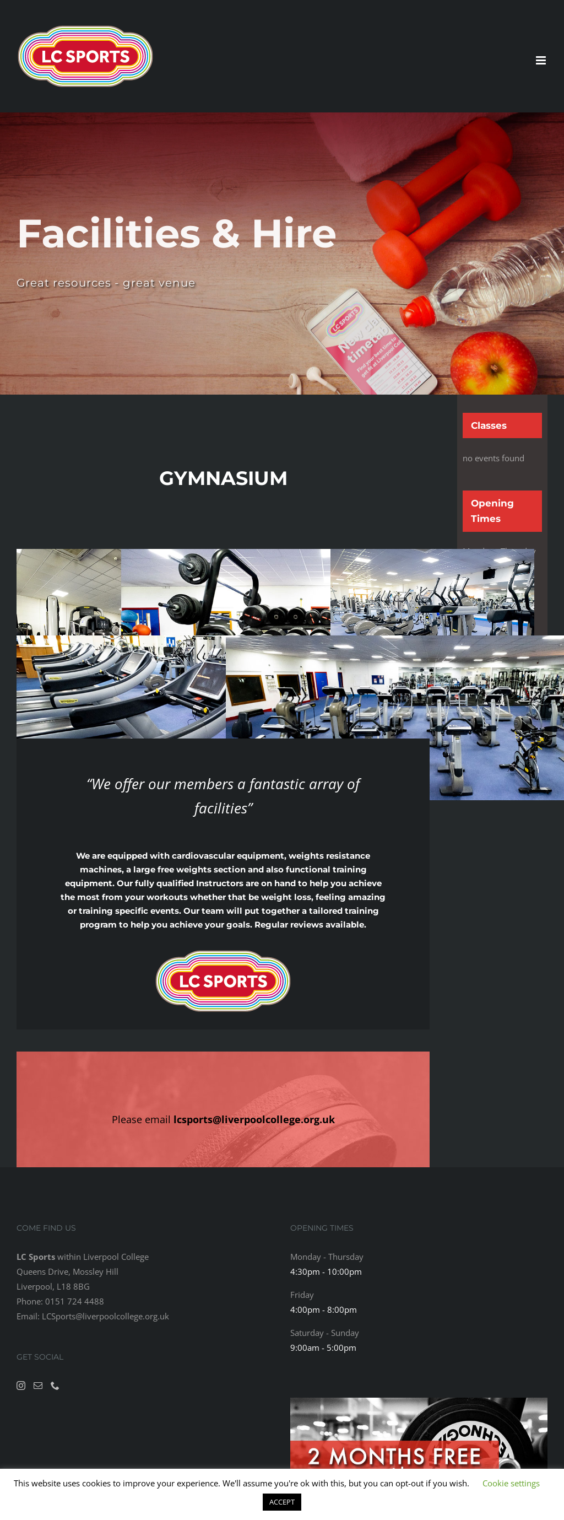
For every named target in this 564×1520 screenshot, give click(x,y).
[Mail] (38, 1385)
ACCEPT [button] (282, 1502)
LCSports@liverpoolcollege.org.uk (105, 1316)
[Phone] (55, 1385)
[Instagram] (21, 1385)
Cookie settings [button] (511, 1483)
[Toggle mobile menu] (541, 60)
